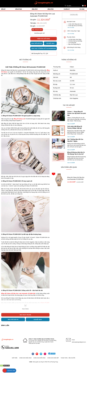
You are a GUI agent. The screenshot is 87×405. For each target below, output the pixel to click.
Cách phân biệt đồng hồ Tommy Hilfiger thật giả (74, 127)
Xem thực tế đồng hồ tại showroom (43, 48)
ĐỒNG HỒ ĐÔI (51, 9)
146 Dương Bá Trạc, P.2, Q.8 (39, 53)
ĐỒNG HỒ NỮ (35, 9)
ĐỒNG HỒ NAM (18, 9)
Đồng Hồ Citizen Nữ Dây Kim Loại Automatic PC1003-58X (75, 178)
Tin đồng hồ (67, 9)
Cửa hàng (82, 9)
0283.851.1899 (12, 348)
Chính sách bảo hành (25, 357)
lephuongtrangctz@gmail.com (79, 342)
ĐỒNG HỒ (3, 9)
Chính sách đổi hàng (39, 357)
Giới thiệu (14, 357)
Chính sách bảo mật (53, 357)
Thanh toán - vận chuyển (68, 357)
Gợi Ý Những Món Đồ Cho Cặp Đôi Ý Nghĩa (75, 140)
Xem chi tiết (70, 27)
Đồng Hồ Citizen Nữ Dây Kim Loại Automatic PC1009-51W (42, 15)
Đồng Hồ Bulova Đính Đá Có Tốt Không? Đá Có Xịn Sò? (76, 153)
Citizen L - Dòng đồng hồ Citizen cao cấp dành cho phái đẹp (76, 113)
